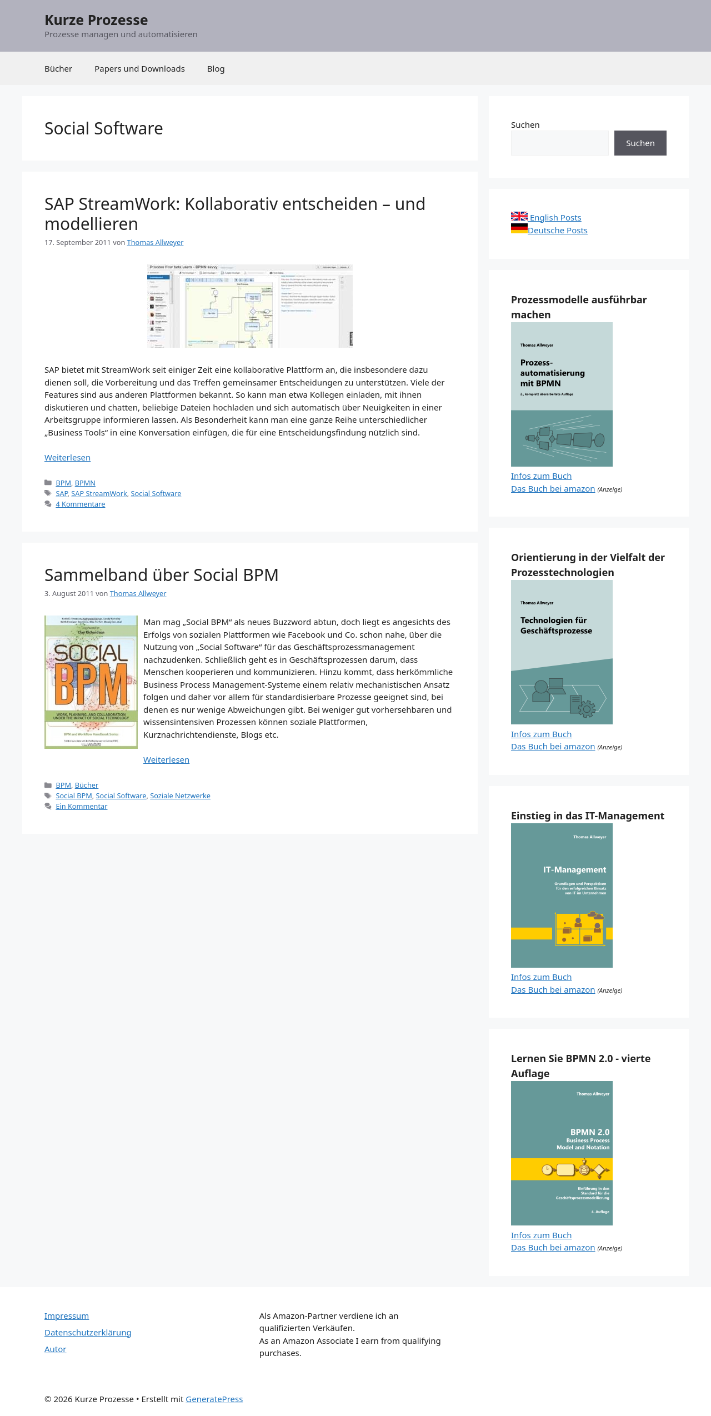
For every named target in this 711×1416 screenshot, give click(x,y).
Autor (55, 1348)
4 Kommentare (80, 504)
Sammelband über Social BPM (161, 574)
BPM (63, 483)
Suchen (525, 124)
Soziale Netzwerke (180, 795)
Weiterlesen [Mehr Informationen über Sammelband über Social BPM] (166, 759)
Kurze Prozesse (96, 19)
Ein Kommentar (81, 806)
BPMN (85, 483)
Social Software (156, 493)
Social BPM (74, 795)
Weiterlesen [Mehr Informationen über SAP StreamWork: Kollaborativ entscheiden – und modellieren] (67, 457)
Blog (216, 68)
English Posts (546, 217)
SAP (61, 493)
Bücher (58, 68)
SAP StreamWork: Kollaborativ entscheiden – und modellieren (234, 213)
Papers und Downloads (139, 68)
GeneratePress (214, 1398)
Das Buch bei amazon (553, 488)
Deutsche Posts (549, 230)
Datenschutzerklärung (88, 1332)
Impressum (66, 1315)
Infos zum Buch (541, 475)
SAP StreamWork (99, 493)
